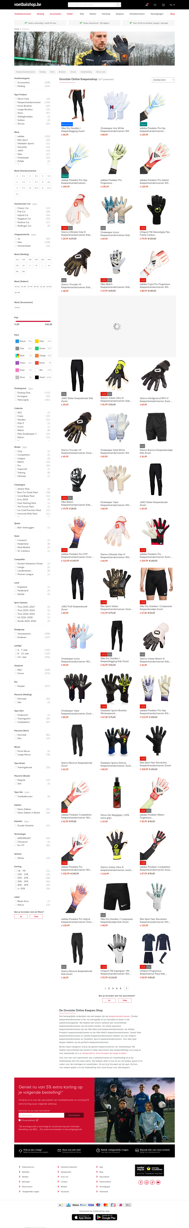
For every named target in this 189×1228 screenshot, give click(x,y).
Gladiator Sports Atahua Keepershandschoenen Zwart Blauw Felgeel (116, 765)
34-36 (17, 287)
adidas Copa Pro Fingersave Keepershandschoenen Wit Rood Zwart (155, 286)
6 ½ (23, 182)
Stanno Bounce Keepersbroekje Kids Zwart (156, 451)
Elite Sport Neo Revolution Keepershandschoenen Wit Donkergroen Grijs (154, 921)
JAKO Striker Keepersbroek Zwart (154, 503)
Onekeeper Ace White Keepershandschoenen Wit (115, 129)
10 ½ (36, 188)
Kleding (43, 72)
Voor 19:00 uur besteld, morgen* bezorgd (150, 23)
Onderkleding (86, 72)
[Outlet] (70, 12)
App (101, 1167)
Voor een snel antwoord (110, 1152)
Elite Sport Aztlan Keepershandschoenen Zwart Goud (116, 608)
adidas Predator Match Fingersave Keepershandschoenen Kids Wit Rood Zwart (154, 816)
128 (30, 260)
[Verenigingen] (156, 12)
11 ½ (49, 188)
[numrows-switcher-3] (144, 80)
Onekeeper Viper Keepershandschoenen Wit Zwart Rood (115, 504)
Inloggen (147, 5)
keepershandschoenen (119, 1016)
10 (30, 188)
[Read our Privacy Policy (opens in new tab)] (37, 1120)
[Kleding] (40, 12)
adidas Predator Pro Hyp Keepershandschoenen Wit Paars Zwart (154, 712)
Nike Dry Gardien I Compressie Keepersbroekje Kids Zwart (117, 920)
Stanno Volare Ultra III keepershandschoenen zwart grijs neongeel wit (116, 869)
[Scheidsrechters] (137, 12)
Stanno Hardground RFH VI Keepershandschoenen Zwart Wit (155, 400)
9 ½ (23, 188)
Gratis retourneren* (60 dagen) (96, 23)
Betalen (25, 1177)
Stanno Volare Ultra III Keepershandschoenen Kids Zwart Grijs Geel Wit (115, 400)
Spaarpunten (66, 1172)
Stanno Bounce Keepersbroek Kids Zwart (76, 972)
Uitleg (34, 204)
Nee (125, 1000)
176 (17, 266)
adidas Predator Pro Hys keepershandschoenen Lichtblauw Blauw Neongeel (154, 130)
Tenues (73, 72)
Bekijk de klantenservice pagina (35, 1152)
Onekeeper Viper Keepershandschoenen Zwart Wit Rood (76, 712)
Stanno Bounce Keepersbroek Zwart (76, 764)
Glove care (100, 72)
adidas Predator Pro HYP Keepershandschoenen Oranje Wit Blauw (77, 556)
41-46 (42, 287)
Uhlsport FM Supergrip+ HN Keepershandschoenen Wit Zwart (115, 973)
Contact (64, 1182)
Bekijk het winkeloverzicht (150, 1152)
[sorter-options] (163, 80)
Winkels (64, 1187)
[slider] (15, 321)
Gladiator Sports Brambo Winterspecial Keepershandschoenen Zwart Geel (116, 712)
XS (23, 266)
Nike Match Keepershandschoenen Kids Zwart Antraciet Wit (75, 504)
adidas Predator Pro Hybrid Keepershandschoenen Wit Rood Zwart (154, 182)
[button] (172, 5)
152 (42, 260)
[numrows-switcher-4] (148, 80)
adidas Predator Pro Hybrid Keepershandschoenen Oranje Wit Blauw (77, 921)
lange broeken (119, 1053)
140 (36, 260)
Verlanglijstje (155, 5)
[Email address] (41, 1115)
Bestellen (25, 1172)
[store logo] (33, 4)
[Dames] (93, 12)
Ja (109, 1000)
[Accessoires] (55, 12)
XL (49, 266)
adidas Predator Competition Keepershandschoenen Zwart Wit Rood (155, 869)
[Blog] (172, 12)
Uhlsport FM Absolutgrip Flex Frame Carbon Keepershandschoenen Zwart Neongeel (155, 234)
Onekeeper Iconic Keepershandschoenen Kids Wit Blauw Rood (115, 234)
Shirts (52, 72)
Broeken (62, 72)
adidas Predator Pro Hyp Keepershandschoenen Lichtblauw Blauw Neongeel (76, 182)
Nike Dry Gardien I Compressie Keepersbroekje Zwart (156, 608)
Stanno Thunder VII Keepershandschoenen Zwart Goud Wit (76, 452)
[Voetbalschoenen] (22, 12)
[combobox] (94, 4)
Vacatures (65, 1192)
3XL (23, 271)
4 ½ (36, 176)
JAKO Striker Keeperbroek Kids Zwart (77, 400)
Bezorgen (26, 1182)
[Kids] (82, 12)
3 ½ (23, 176)
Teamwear (103, 1192)
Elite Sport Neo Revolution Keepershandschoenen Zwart (155, 764)
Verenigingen (104, 1187)
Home (17, 29)
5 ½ (49, 176)
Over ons (64, 1177)
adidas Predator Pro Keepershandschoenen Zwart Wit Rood (155, 556)
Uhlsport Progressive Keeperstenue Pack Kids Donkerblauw (152, 973)
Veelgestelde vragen (30, 1192)
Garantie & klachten (69, 1167)
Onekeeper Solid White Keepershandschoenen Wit (115, 451)
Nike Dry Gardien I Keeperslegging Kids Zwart (115, 660)
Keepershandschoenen (25, 72)
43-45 (49, 287)
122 (23, 260)
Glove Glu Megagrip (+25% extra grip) (115, 816)
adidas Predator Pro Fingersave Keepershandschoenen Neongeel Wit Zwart (113, 182)
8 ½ (49, 182)
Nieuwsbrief (104, 1177)
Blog (101, 1172)
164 (49, 260)
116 (17, 260)
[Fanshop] (106, 12)
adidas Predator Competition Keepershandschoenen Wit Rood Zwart (76, 816)
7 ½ (36, 182)
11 (43, 188)
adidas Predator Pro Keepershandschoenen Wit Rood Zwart (75, 869)
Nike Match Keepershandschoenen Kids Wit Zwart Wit (115, 286)
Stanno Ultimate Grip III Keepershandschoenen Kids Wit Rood (75, 234)
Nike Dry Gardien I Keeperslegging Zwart (73, 129)
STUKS (17, 308)
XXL (17, 271)
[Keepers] (120, 12)
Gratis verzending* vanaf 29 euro (42, 23)
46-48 (17, 293)
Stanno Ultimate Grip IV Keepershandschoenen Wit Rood (115, 556)
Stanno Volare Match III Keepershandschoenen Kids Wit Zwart (154, 660)
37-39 (30, 287)
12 (17, 194)
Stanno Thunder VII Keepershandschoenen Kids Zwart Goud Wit (75, 286)
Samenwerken (105, 1182)
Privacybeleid (28, 1120)
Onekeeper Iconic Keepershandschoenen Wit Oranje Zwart (75, 660)
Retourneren (27, 1187)
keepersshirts (88, 1053)
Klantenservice (28, 1167)
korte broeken (102, 1053)
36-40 (23, 287)
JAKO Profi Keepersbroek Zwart (74, 608)
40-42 (36, 287)
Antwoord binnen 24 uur (71, 1152)
